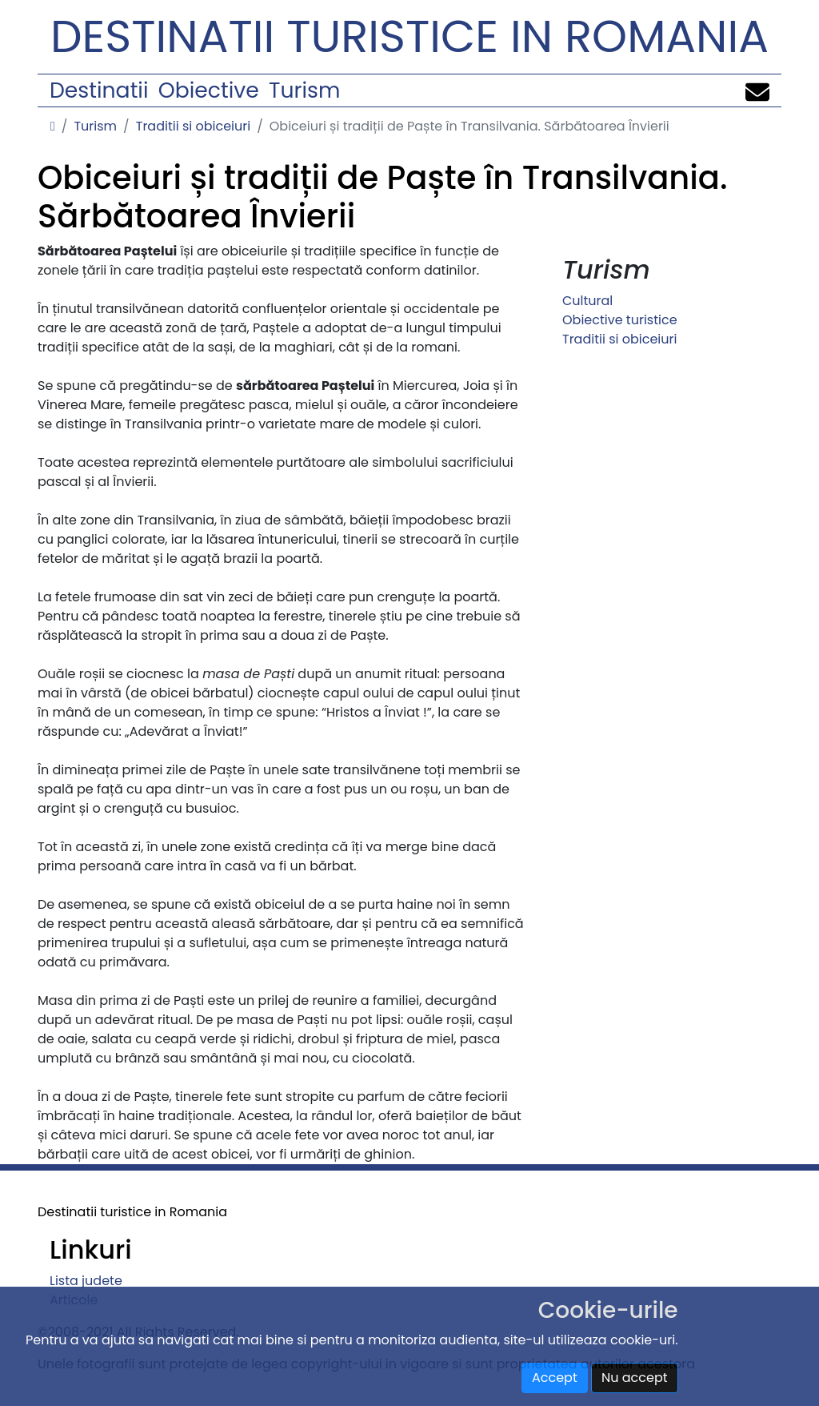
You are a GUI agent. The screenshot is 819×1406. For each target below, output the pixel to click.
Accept (554, 1377)
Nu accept (634, 1377)
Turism (304, 90)
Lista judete (86, 1280)
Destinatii (99, 90)
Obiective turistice (619, 320)
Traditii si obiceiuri (193, 126)
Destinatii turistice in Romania (409, 36)
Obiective (208, 90)
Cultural (587, 300)
